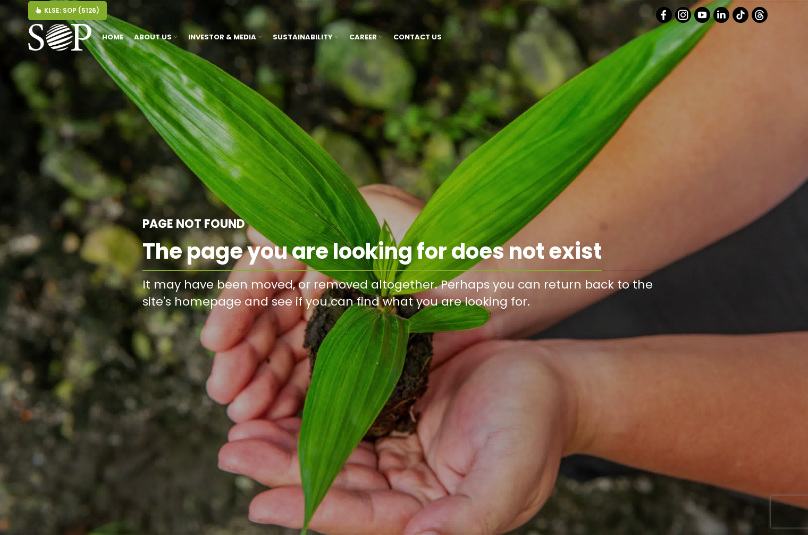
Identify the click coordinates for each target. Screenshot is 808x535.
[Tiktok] (741, 20)
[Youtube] (703, 20)
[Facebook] (665, 20)
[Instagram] (684, 20)
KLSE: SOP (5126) (67, 10)
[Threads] (760, 20)
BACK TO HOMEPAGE (611, 325)
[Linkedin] (722, 20)
